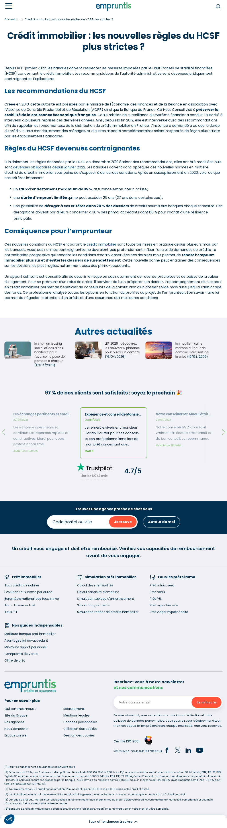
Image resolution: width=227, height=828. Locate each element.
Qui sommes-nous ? (20, 709)
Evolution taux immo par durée (28, 592)
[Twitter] (177, 751)
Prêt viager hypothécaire (169, 612)
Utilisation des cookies (80, 728)
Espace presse (15, 735)
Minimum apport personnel (25, 647)
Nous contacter (16, 728)
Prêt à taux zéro (162, 585)
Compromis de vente (21, 654)
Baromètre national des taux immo (31, 598)
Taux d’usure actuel (19, 605)
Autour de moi (161, 521)
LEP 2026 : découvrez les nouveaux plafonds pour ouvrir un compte (122, 347)
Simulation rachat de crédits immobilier (108, 612)
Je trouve (123, 521)
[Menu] (8, 5)
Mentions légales (76, 715)
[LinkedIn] (188, 751)
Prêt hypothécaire (164, 605)
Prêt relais (157, 592)
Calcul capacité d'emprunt (98, 592)
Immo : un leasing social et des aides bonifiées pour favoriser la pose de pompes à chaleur (49, 352)
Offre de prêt (14, 660)
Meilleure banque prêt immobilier (30, 634)
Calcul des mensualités (95, 585)
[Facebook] (167, 751)
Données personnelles (80, 722)
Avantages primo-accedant (26, 640)
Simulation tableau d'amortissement (105, 598)
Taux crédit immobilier (21, 585)
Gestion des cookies (78, 735)
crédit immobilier (101, 244)
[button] (9, 819)
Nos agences (14, 722)
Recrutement (73, 709)
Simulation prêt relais (93, 605)
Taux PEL (11, 612)
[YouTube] (199, 751)
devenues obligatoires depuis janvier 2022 (49, 167)
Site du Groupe (15, 715)
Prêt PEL (156, 598)
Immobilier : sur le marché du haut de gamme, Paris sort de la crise (191, 350)
